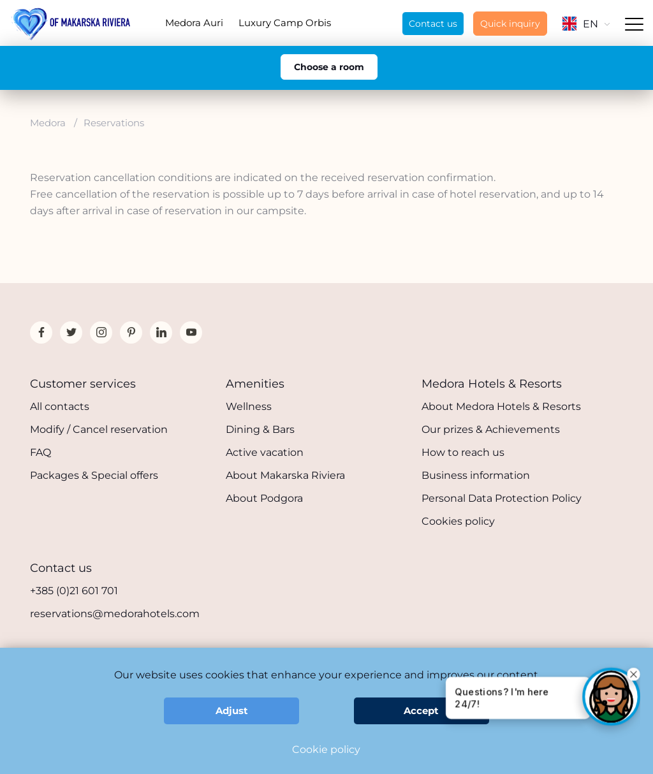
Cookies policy (458, 521)
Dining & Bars (260, 429)
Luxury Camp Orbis (284, 23)
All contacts (59, 406)
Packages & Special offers (94, 475)
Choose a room (329, 67)
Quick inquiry (510, 23)
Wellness (249, 406)
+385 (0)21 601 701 (74, 591)
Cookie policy (326, 749)
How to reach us (463, 452)
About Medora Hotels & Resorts (501, 406)
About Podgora (264, 498)
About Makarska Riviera (285, 475)
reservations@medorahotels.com (115, 614)
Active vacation (265, 452)
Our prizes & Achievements (491, 429)
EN (586, 24)
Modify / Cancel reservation (99, 429)
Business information (476, 475)
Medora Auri (194, 23)
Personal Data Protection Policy (502, 498)
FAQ (40, 452)
